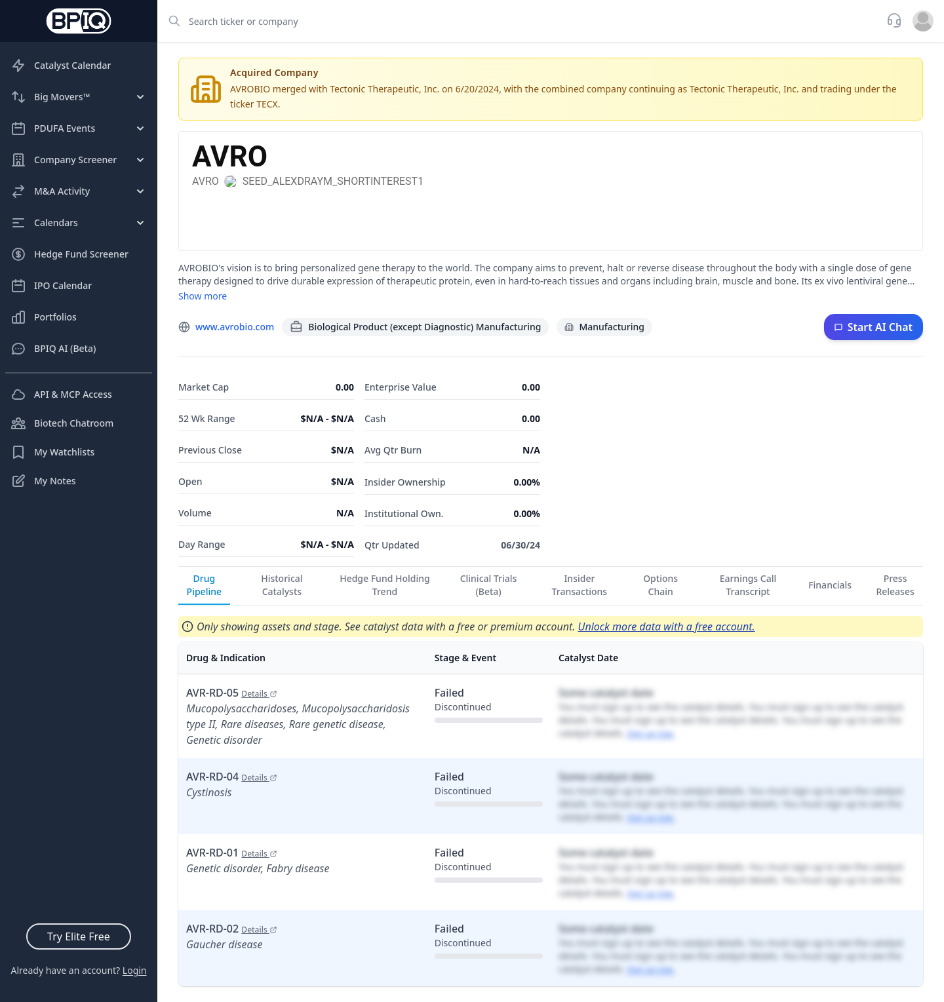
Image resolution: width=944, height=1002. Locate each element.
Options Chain (660, 585)
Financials (830, 585)
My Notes (43, 481)
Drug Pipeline (204, 585)
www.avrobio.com (234, 326)
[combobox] (518, 21)
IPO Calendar (51, 286)
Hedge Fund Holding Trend (385, 585)
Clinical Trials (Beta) (488, 585)
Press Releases (895, 585)
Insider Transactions (580, 585)
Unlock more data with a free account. (666, 626)
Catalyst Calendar (60, 65)
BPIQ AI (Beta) (53, 348)
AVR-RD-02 (231, 928)
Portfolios (43, 317)
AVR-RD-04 (231, 776)
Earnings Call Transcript (748, 585)
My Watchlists (52, 452)
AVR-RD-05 (231, 692)
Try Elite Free (78, 936)
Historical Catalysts (281, 585)
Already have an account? (78, 970)
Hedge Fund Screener (69, 254)
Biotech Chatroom (61, 423)
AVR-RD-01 (231, 852)
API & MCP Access (61, 394)
